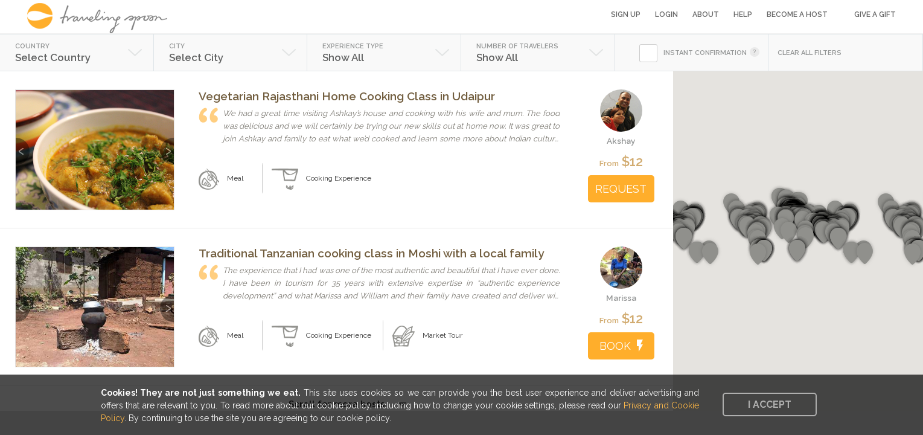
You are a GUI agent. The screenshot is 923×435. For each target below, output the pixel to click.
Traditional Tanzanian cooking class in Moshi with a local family (371, 253)
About (705, 14)
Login (666, 14)
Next (167, 145)
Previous (23, 145)
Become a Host (797, 14)
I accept (769, 404)
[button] (838, 238)
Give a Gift (875, 14)
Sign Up (625, 14)
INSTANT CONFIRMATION (705, 53)
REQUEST (621, 188)
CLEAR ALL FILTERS (810, 53)
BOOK (621, 346)
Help (742, 14)
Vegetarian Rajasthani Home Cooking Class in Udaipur (347, 96)
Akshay (621, 141)
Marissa (621, 298)
